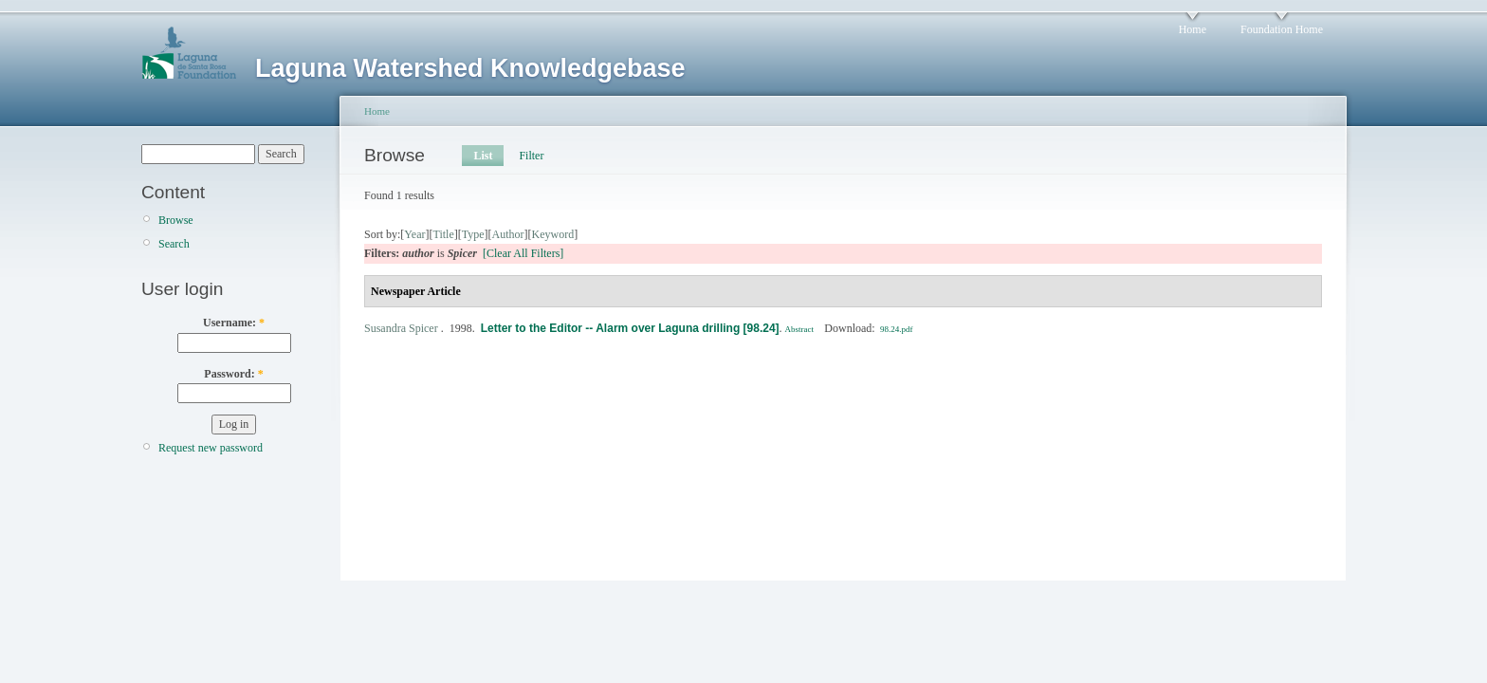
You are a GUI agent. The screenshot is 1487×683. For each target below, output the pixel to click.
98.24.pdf (896, 329)
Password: (233, 373)
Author (508, 234)
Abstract (800, 329)
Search (174, 243)
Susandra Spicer (401, 328)
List (482, 155)
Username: (234, 322)
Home (1192, 29)
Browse (175, 220)
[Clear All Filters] (523, 253)
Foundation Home (1281, 29)
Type (473, 234)
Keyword (553, 234)
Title (442, 234)
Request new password (210, 447)
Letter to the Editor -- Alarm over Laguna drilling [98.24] (630, 328)
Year (414, 234)
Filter (531, 155)
